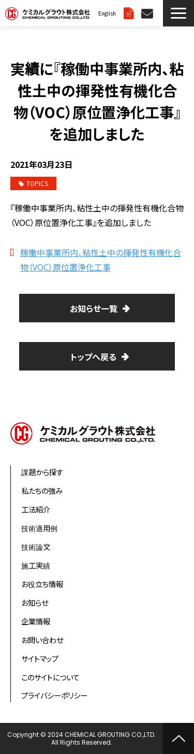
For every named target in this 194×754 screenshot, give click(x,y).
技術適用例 (39, 527)
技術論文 (35, 546)
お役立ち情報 (42, 583)
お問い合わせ (148, 13)
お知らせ (34, 602)
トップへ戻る (93, 356)
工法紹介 (35, 509)
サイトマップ (39, 658)
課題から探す (42, 471)
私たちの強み (42, 490)
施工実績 (35, 565)
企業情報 (35, 621)
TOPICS (33, 183)
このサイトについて (50, 677)
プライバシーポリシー (54, 695)
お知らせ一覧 (93, 308)
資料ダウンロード (130, 13)
